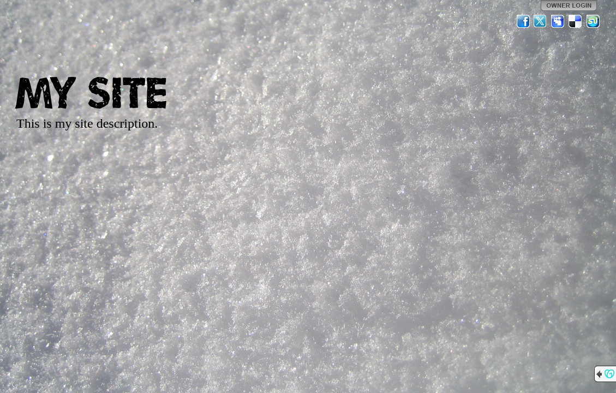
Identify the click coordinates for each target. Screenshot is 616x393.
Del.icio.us (575, 21)
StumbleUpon (593, 21)
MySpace (558, 21)
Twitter (540, 21)
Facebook (523, 21)
